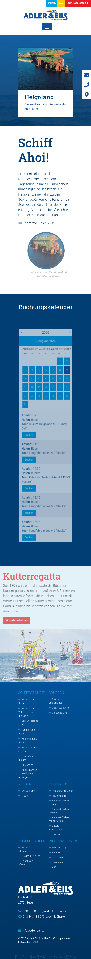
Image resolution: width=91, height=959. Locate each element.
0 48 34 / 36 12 (32, 911)
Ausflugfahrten (27, 774)
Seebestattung (59, 847)
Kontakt (56, 852)
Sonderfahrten (28, 758)
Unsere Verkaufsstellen (56, 827)
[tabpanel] (45, 82)
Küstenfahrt (27, 740)
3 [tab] (51, 123)
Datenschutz (58, 862)
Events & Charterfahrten (56, 701)
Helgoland (26, 701)
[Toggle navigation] (47, 26)
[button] (76, 3)
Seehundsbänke (28, 723)
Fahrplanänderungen (62, 791)
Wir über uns (28, 791)
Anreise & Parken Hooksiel (59, 811)
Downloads (57, 834)
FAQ (61, 2)
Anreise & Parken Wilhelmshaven (59, 819)
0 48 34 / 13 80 (32, 916)
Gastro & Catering (61, 707)
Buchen (52, 2)
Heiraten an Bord (28, 749)
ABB (54, 867)
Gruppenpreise (59, 712)
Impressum (58, 857)
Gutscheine (27, 765)
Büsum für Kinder (31, 856)
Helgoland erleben (25, 849)
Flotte (25, 795)
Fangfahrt (26, 731)
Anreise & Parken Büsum (59, 802)
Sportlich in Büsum (25, 863)
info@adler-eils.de (33, 930)
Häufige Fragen (59, 795)
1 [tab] (40, 123)
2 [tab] (45, 123)
